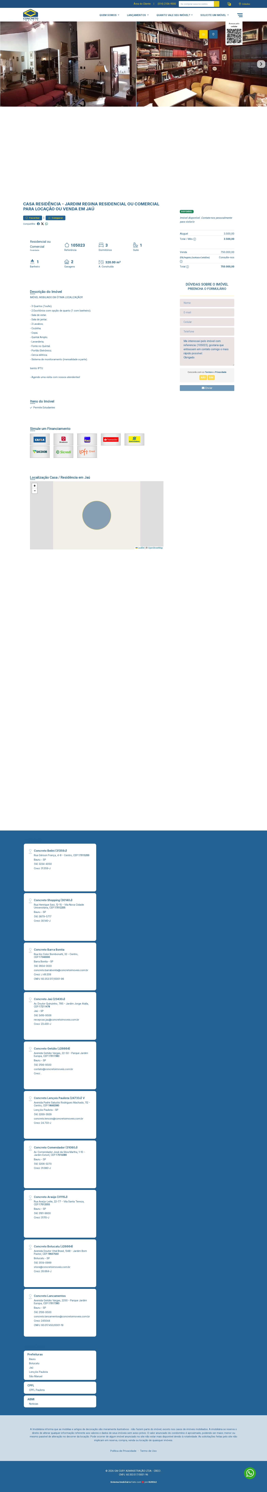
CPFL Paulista (37, 1389)
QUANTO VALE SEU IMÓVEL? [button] (173, 15)
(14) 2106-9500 (42, 1064)
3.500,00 (229, 233)
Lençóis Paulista (38, 1371)
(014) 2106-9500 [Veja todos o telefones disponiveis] (167, 3)
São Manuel (35, 1376)
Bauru (32, 1359)
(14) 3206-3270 (43, 1163)
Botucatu (34, 1363)
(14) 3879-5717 (42, 916)
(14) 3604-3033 (43, 965)
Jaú (31, 1367)
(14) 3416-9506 (42, 1015)
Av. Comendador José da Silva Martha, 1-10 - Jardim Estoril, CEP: (59, 1153)
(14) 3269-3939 (43, 1114)
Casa (29, 203)
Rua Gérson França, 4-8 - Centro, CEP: (61, 855)
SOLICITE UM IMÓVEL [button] (213, 15)
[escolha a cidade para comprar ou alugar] (244, 4)
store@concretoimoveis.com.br (52, 1266)
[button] (229, 4)
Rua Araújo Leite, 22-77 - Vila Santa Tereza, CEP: (59, 1203)
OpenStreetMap (155, 548)
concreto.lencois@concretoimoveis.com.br (58, 1118)
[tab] (203, 34)
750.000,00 (227, 252)
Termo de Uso (148, 1450)
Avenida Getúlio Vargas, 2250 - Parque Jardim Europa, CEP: (60, 1302)
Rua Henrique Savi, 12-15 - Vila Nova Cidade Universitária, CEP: (59, 906)
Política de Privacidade (123, 1450)
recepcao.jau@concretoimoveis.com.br (56, 1019)
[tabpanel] (133, 64)
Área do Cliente (142, 3)
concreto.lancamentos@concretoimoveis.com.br (62, 1316)
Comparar (55, 218)
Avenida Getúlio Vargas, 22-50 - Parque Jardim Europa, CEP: (61, 1054)
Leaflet (140, 548)
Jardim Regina (81, 203)
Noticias (33, 1403)
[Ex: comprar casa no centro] (196, 4)
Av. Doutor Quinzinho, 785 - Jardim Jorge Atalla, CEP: (61, 1005)
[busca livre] (216, 4)
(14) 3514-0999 (42, 1262)
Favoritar (33, 218)
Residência (48, 203)
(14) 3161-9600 (42, 1213)
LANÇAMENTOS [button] (137, 15)
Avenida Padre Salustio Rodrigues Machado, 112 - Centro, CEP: (62, 1104)
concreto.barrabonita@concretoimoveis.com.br (61, 970)
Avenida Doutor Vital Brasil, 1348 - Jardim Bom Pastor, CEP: (60, 1252)
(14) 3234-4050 (43, 863)
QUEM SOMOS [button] (108, 15)
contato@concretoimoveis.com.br (53, 1069)
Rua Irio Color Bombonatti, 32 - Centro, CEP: (56, 955)
